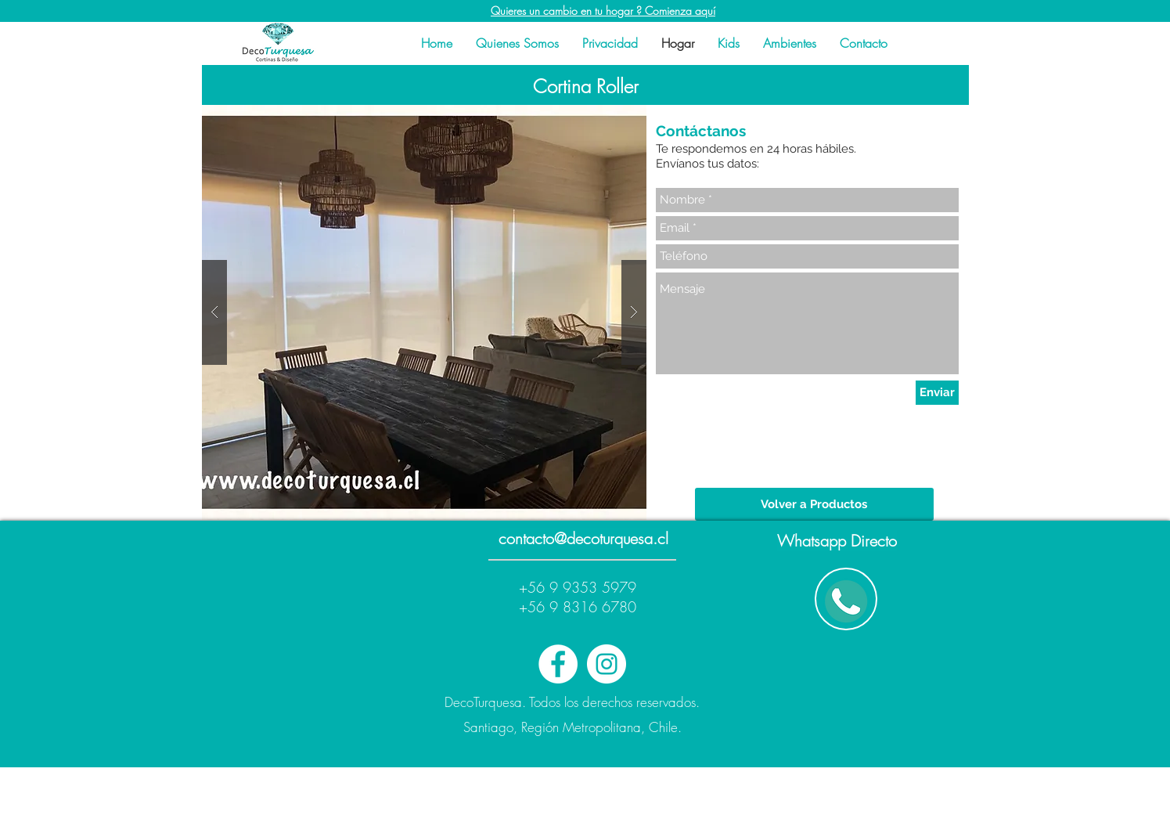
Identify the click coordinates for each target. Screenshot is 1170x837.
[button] (424, 312)
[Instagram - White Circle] (606, 664)
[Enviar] (937, 393)
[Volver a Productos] (814, 504)
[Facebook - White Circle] (558, 664)
